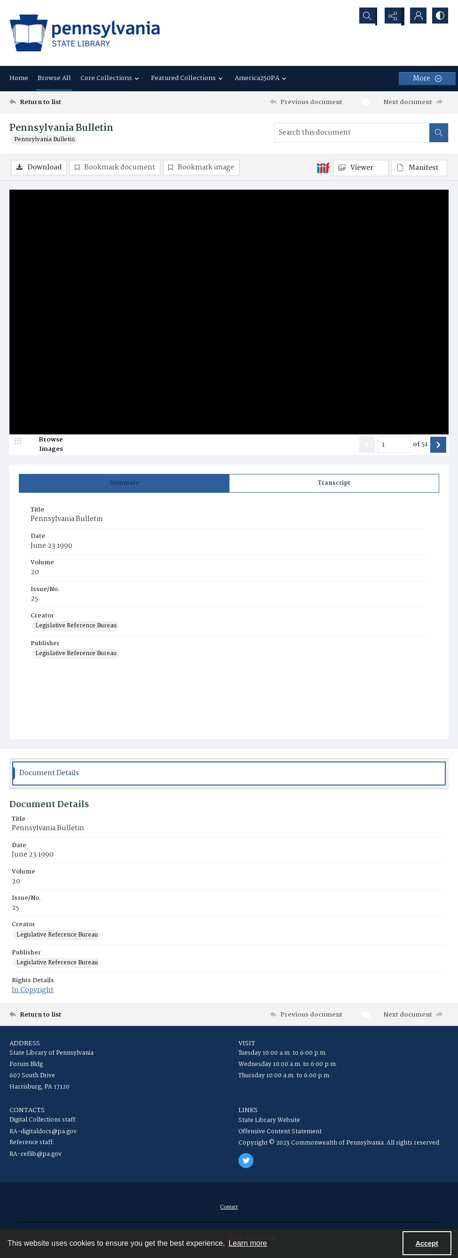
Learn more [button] (248, 1243)
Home (18, 78)
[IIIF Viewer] (360, 168)
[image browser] (44, 445)
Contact (228, 1207)
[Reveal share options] (392, 16)
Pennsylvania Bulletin (44, 139)
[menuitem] (228, 1207)
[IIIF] (323, 168)
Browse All (54, 78)
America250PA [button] (262, 78)
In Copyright (33, 990)
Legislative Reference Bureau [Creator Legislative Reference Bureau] (76, 626)
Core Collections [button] (111, 78)
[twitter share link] (245, 1161)
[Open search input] (369, 16)
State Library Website (269, 1121)
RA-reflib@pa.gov (35, 1155)
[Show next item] (438, 445)
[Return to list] (68, 102)
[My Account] (416, 16)
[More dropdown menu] (427, 78)
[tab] (124, 484)
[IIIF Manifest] (419, 168)
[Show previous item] (367, 445)
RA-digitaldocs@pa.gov (43, 1132)
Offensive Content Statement (280, 1132)
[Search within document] (438, 132)
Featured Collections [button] (188, 78)
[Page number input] (394, 445)
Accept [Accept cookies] (427, 1243)
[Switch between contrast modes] (439, 16)
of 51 (420, 445)
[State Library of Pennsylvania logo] (84, 33)
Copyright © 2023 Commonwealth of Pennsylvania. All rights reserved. (339, 1143)
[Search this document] (352, 132)
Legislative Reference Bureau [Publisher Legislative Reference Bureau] (76, 654)
